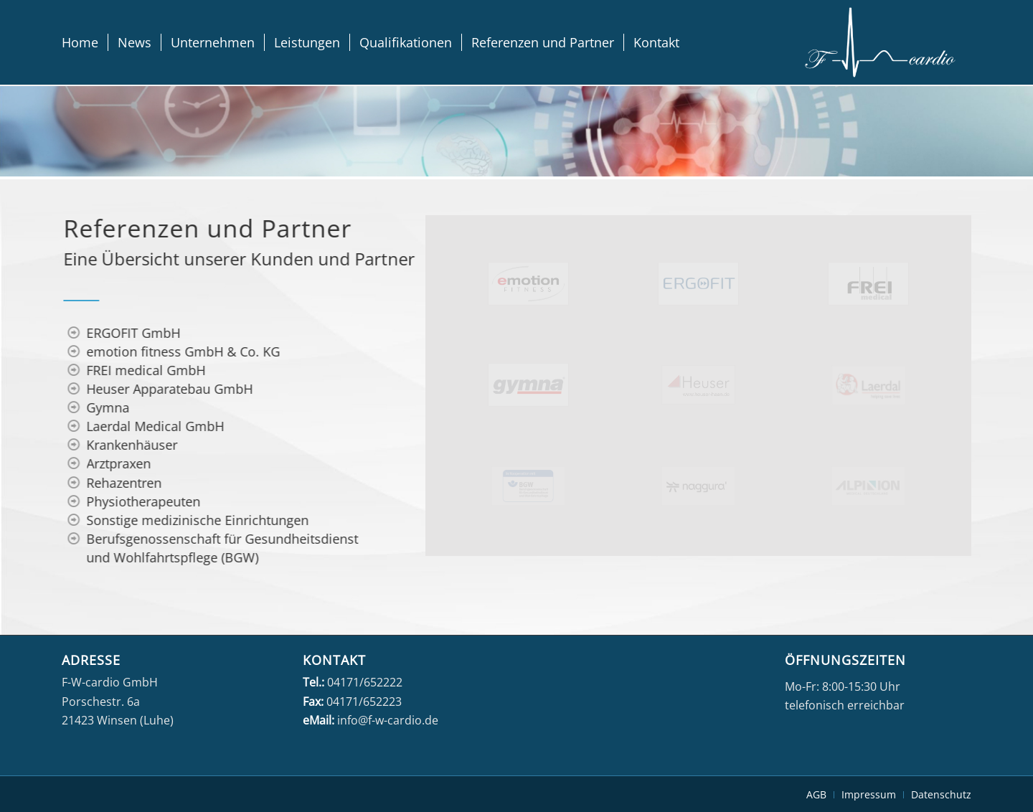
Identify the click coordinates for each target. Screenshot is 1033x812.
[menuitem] (80, 42)
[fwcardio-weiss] (880, 42)
